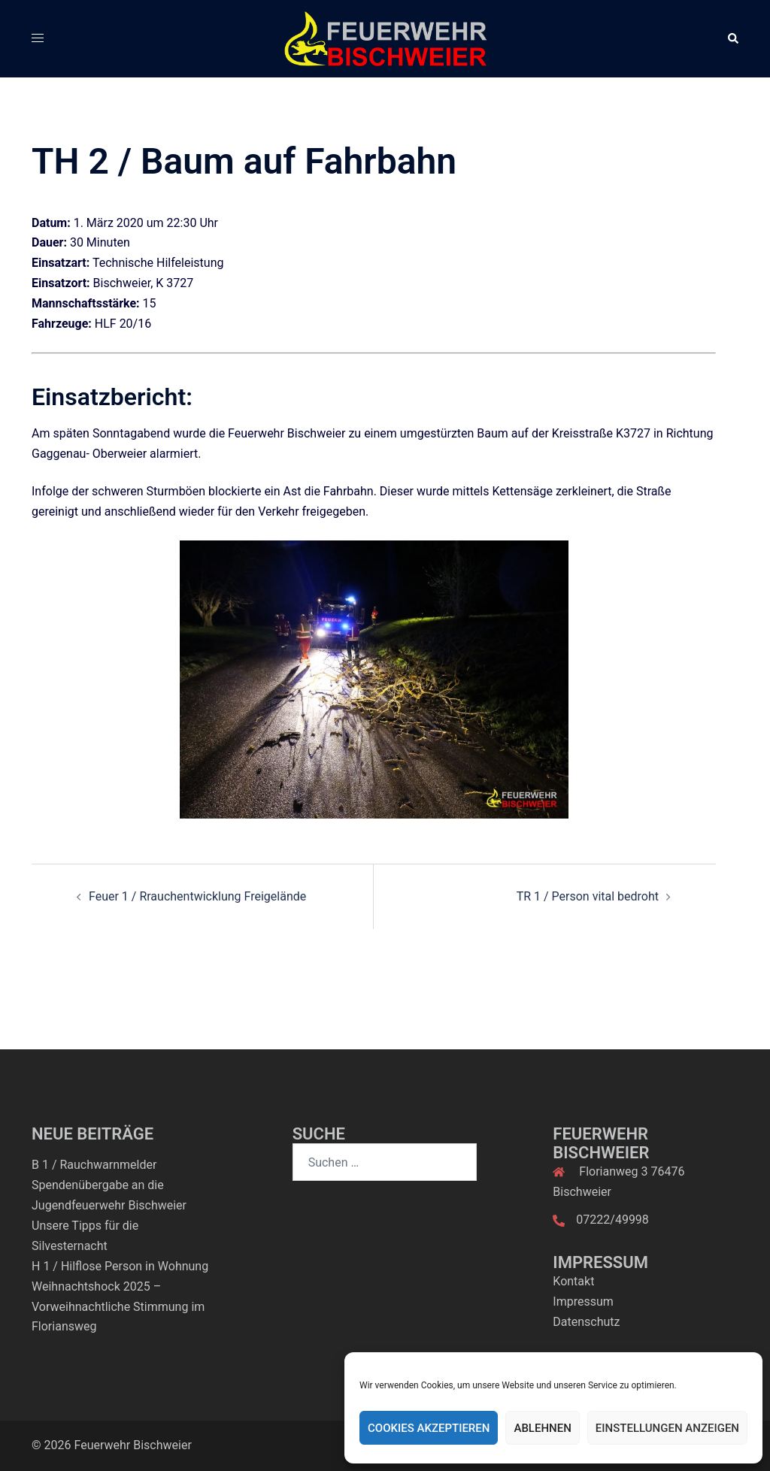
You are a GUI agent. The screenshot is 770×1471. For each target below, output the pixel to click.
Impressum (583, 1301)
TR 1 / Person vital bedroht (588, 896)
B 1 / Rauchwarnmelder (94, 1165)
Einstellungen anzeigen (667, 1428)
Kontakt (573, 1281)
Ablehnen (542, 1428)
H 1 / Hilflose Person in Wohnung (120, 1266)
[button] (732, 38)
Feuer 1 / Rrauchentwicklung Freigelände (197, 896)
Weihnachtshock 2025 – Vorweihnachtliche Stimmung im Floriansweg (118, 1306)
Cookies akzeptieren (429, 1428)
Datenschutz (586, 1322)
